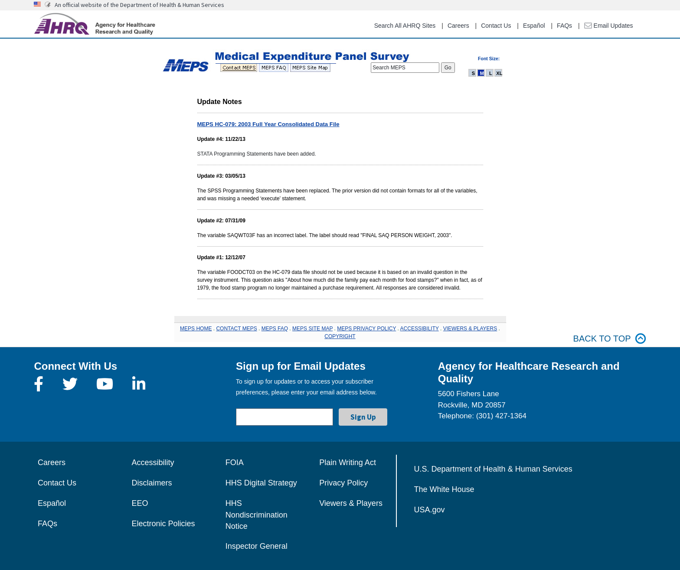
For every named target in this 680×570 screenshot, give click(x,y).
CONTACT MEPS (236, 329)
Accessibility (152, 462)
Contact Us (496, 25)
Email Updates (608, 25)
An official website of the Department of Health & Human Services (139, 5)
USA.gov (429, 509)
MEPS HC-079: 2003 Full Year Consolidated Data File (268, 124)
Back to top (609, 339)
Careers (458, 25)
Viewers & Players (350, 503)
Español (534, 25)
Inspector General (257, 546)
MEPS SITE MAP (312, 329)
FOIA (235, 462)
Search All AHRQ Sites (405, 25)
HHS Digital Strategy (261, 483)
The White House (444, 489)
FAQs (564, 25)
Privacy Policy (343, 483)
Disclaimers (151, 483)
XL (499, 73)
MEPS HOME (196, 329)
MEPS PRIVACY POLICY (366, 329)
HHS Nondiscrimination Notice (257, 515)
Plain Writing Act (347, 462)
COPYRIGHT (339, 336)
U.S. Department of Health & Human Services (493, 469)
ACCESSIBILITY (419, 329)
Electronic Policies (163, 523)
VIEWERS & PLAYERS (470, 329)
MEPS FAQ (275, 329)
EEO (139, 503)
